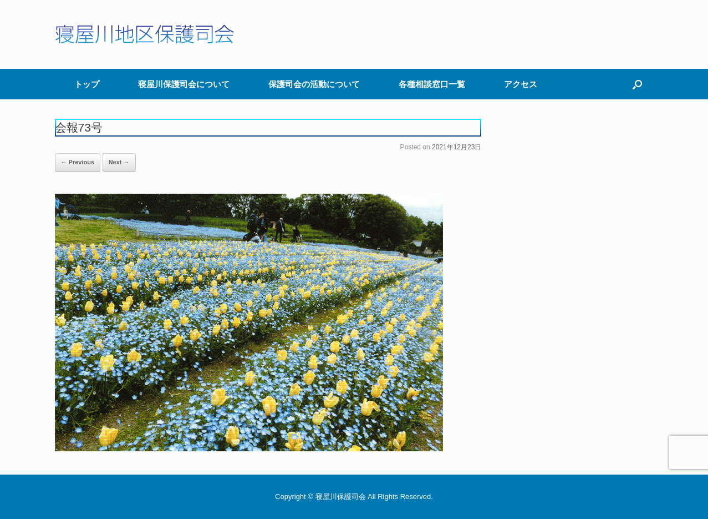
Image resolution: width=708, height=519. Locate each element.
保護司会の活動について (314, 84)
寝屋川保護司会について (184, 84)
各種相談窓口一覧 (432, 84)
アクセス (520, 84)
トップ (86, 84)
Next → (119, 162)
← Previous (78, 162)
